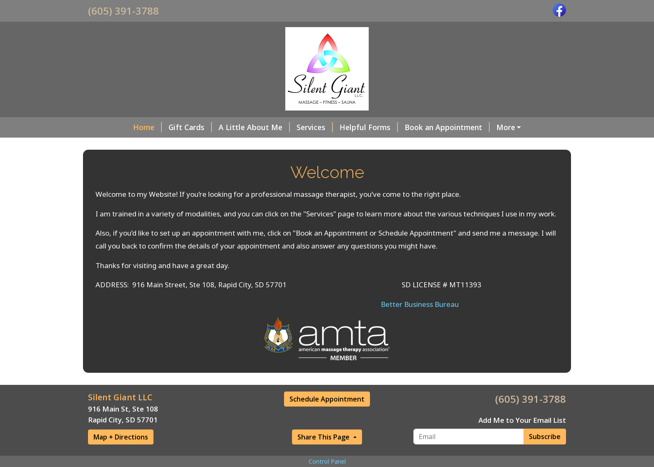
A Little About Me (216, 127)
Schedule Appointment (327, 417)
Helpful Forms (330, 127)
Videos (247, 145)
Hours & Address (128, 145)
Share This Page (324, 454)
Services (276, 127)
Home (109, 127)
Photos (281, 145)
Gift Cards (152, 127)
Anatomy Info (197, 145)
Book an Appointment (408, 127)
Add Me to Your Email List (522, 437)
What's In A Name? (495, 127)
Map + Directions (120, 454)
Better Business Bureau (420, 321)
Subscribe (545, 454)
